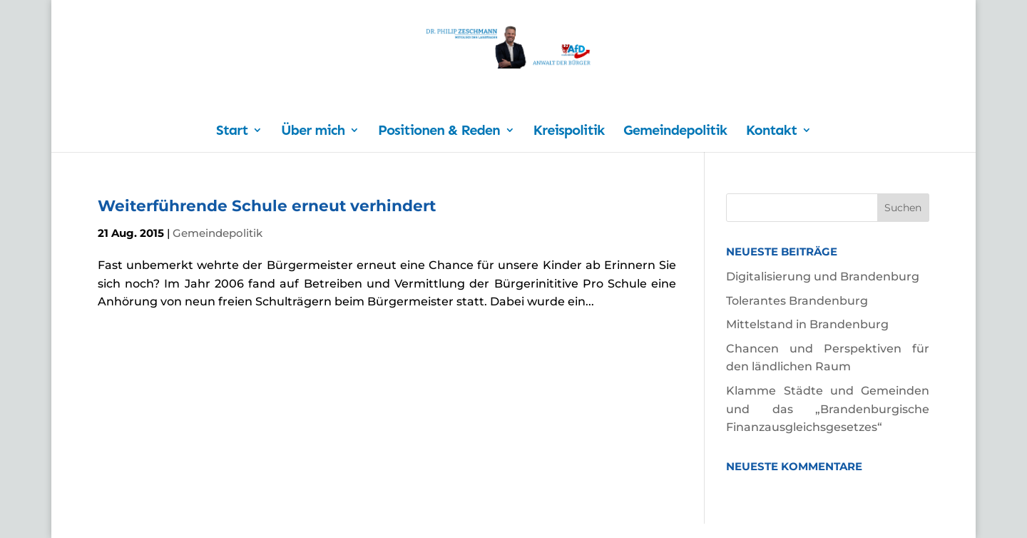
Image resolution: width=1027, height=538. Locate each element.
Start (231, 131)
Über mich (312, 131)
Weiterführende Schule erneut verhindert (267, 205)
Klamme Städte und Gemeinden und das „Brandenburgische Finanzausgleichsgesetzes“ (827, 409)
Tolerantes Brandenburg (797, 301)
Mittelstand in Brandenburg (807, 324)
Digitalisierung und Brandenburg (822, 276)
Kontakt (771, 131)
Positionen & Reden (439, 131)
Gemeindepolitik (675, 131)
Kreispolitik (569, 131)
